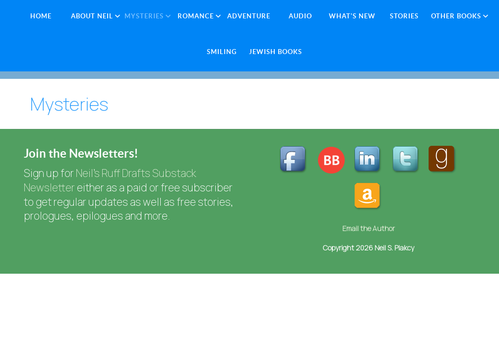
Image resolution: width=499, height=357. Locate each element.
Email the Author (368, 228)
